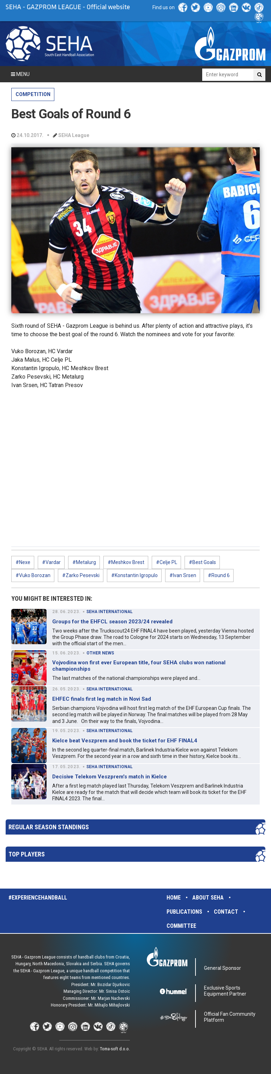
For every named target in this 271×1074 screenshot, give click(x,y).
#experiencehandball (37, 897)
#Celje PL (166, 562)
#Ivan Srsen (182, 575)
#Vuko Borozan (33, 575)
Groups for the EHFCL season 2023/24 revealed (112, 621)
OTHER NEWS (100, 653)
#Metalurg (84, 562)
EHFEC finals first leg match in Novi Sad (101, 699)
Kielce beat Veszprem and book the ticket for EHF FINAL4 (124, 740)
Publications (184, 911)
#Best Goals (202, 562)
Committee (181, 925)
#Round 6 (219, 575)
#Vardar (51, 562)
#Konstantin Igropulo (134, 575)
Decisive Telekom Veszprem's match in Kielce (109, 776)
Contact (226, 911)
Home (174, 897)
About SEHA (208, 897)
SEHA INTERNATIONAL (109, 611)
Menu (20, 74)
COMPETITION (33, 94)
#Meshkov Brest (126, 562)
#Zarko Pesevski (81, 575)
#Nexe (23, 562)
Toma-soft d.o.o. (115, 1048)
